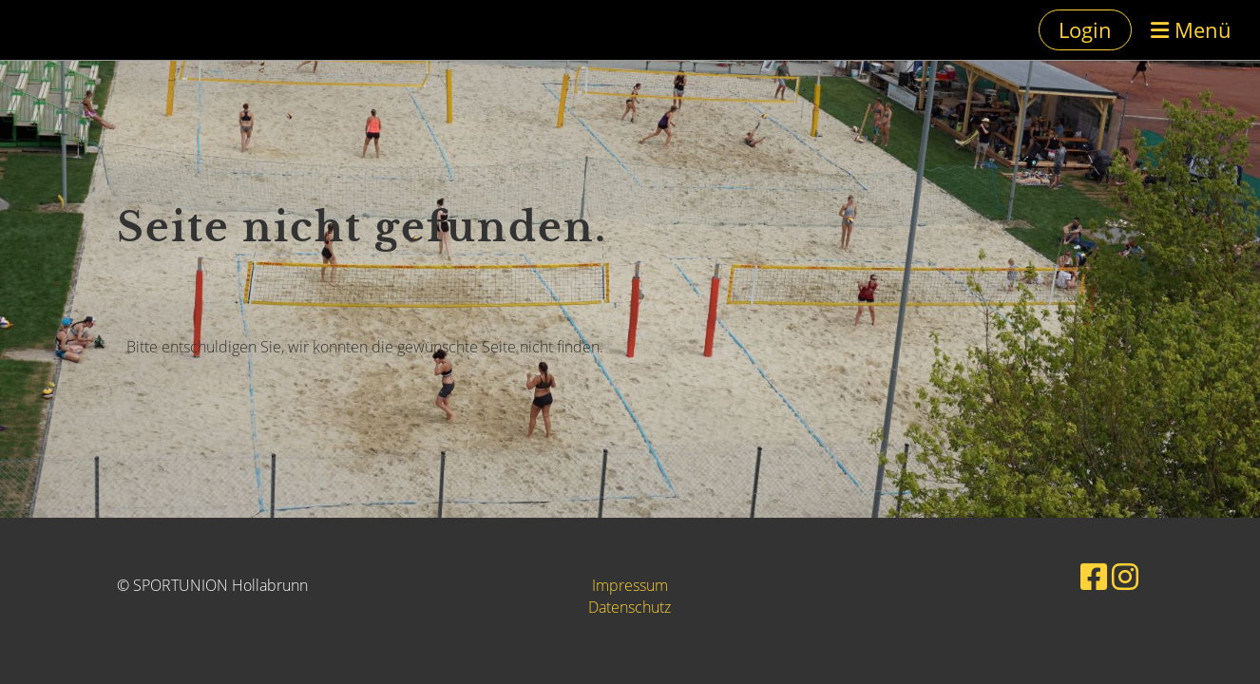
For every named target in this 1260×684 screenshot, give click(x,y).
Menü (1191, 29)
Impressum (630, 585)
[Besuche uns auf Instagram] (1125, 576)
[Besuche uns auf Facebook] (1093, 576)
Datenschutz (629, 607)
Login (1085, 29)
